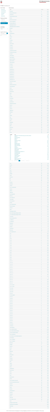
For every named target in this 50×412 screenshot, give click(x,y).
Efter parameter (3, 23)
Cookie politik (2, 13)
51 (26, 160)
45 (22, 160)
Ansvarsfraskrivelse (3, 10)
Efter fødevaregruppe (3, 21)
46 (23, 160)
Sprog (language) (3, 27)
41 (16, 160)
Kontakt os (2, 14)
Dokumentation (3, 9)
